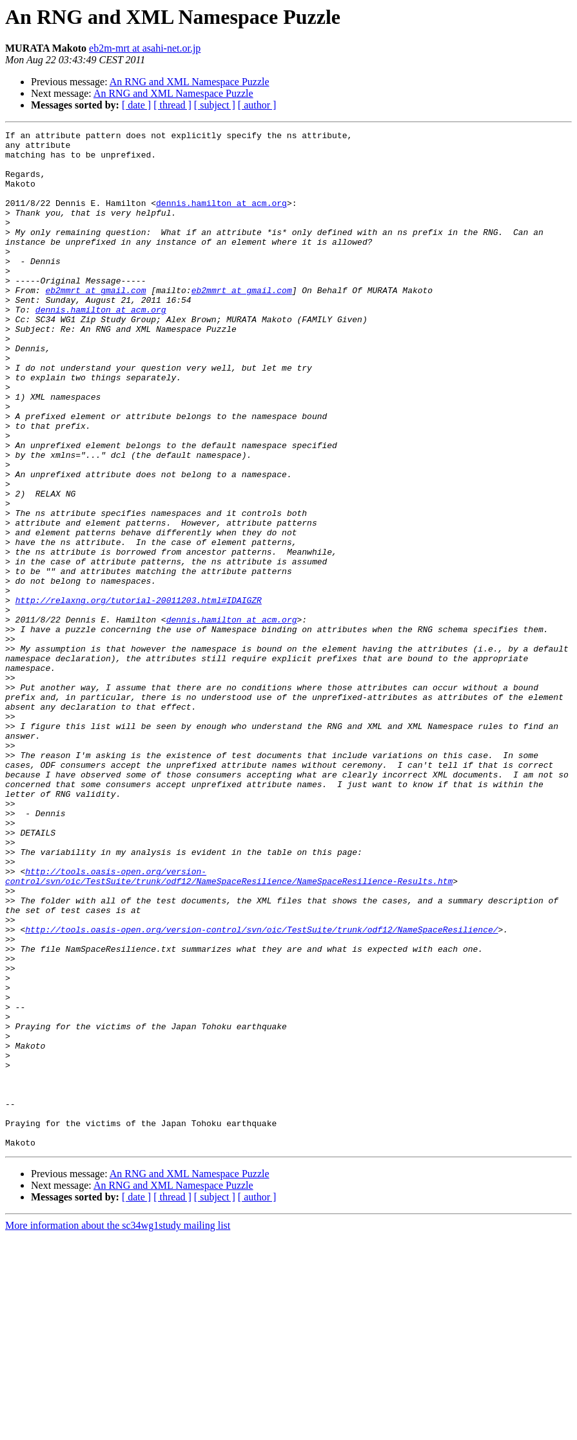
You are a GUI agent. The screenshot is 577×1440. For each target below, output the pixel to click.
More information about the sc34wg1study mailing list (117, 1428)
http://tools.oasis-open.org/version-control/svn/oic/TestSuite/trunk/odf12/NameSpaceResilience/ (261, 1090)
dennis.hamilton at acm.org (221, 218)
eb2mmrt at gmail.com (95, 323)
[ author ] (257, 104)
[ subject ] (214, 104)
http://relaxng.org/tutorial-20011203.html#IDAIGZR (138, 695)
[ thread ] (172, 104)
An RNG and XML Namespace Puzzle (189, 81)
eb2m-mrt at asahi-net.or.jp (144, 48)
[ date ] (136, 104)
